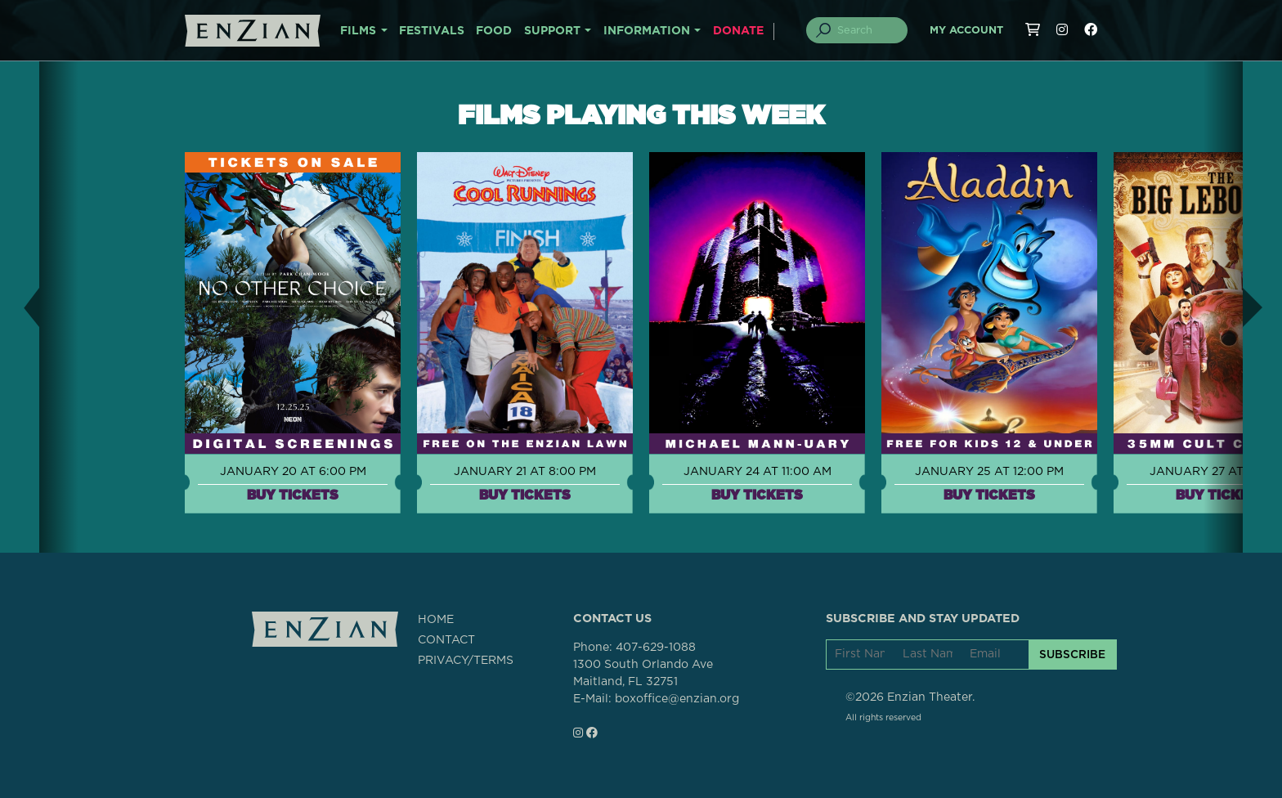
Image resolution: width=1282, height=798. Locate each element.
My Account (966, 30)
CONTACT (446, 640)
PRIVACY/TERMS (465, 660)
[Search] (867, 30)
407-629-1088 (656, 647)
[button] (19, 307)
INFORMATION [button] (646, 31)
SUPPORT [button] (552, 31)
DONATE (738, 31)
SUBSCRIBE (1072, 654)
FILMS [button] (358, 31)
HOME (436, 619)
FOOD (494, 31)
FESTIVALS (431, 31)
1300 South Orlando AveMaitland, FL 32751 (643, 673)
